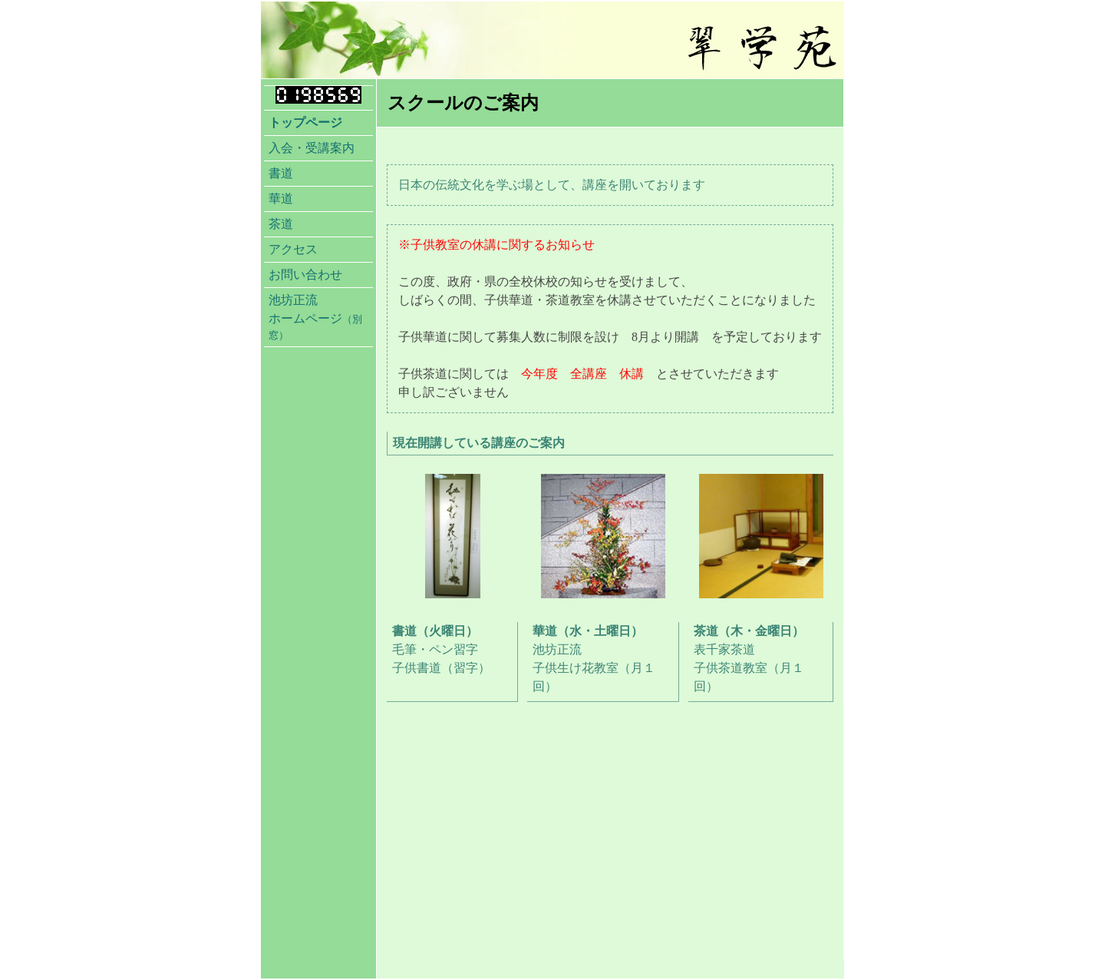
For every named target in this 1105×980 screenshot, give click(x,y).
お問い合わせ (305, 274)
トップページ (305, 122)
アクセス (293, 249)
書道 (281, 173)
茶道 (281, 223)
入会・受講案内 (312, 147)
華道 (281, 198)
